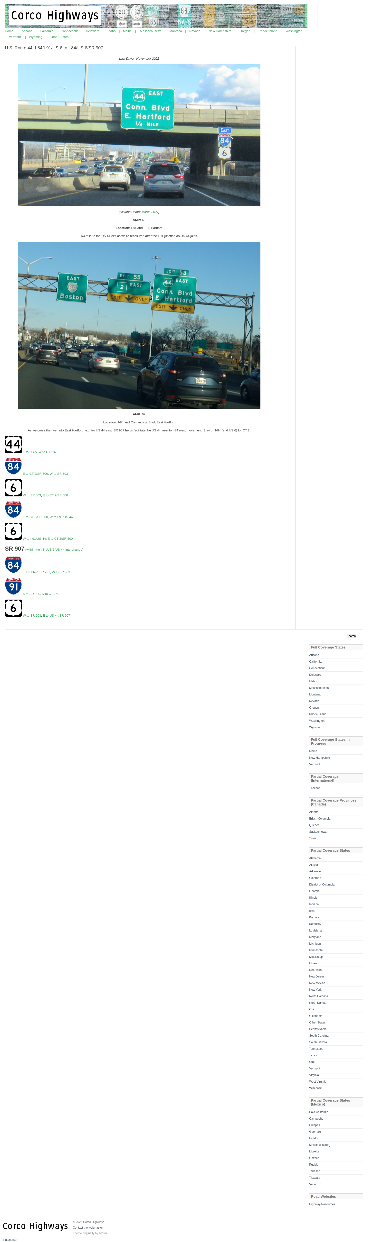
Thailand (314, 788)
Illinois (313, 897)
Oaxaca (314, 1158)
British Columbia (319, 818)
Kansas (314, 917)
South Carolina (318, 1035)
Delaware (93, 31)
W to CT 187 (47, 452)
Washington (294, 31)
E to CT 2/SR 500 (35, 473)
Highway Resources (322, 1204)
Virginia (314, 1075)
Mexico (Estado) (319, 1145)
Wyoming (36, 37)
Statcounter (9, 1240)
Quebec (314, 825)
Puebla (313, 1164)
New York (315, 989)
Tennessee (316, 1048)
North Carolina (318, 996)
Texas (313, 1055)
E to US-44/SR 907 (36, 572)
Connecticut (69, 31)
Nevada (195, 31)
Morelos (314, 1151)
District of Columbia (321, 884)
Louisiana (315, 930)
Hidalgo (314, 1138)
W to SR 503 (59, 473)
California (47, 31)
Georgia (314, 891)
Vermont (15, 37)
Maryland (315, 937)
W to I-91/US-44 (61, 517)
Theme (77, 1233)
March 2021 (150, 212)
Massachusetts (151, 31)
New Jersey (317, 976)
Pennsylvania (317, 1029)
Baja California (318, 1112)
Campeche (316, 1118)
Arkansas (315, 871)
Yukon (313, 838)
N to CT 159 (50, 594)
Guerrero (315, 1131)
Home (9, 31)
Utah (312, 1062)
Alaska (313, 865)
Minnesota (316, 950)
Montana (176, 31)
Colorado (315, 878)
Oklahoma (316, 1016)
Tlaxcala (314, 1177)
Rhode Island (268, 31)
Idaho (112, 31)
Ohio (312, 1009)
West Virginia (317, 1081)
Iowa (312, 911)
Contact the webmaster (88, 1227)
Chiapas (314, 1125)
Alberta (313, 812)
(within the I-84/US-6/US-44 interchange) (54, 549)
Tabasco (314, 1171)
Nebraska (315, 970)
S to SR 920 (31, 594)
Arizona (27, 31)
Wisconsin (316, 1088)
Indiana (314, 904)
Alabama (315, 858)
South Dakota (318, 1042)
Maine (128, 31)
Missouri (314, 963)
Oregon (245, 31)
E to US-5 (30, 452)
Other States (59, 37)
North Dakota (317, 1003)
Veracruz (315, 1184)
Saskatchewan (318, 831)
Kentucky (315, 924)
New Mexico (317, 983)
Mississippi (316, 957)
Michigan (315, 943)
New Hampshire (220, 31)
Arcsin (103, 1233)
